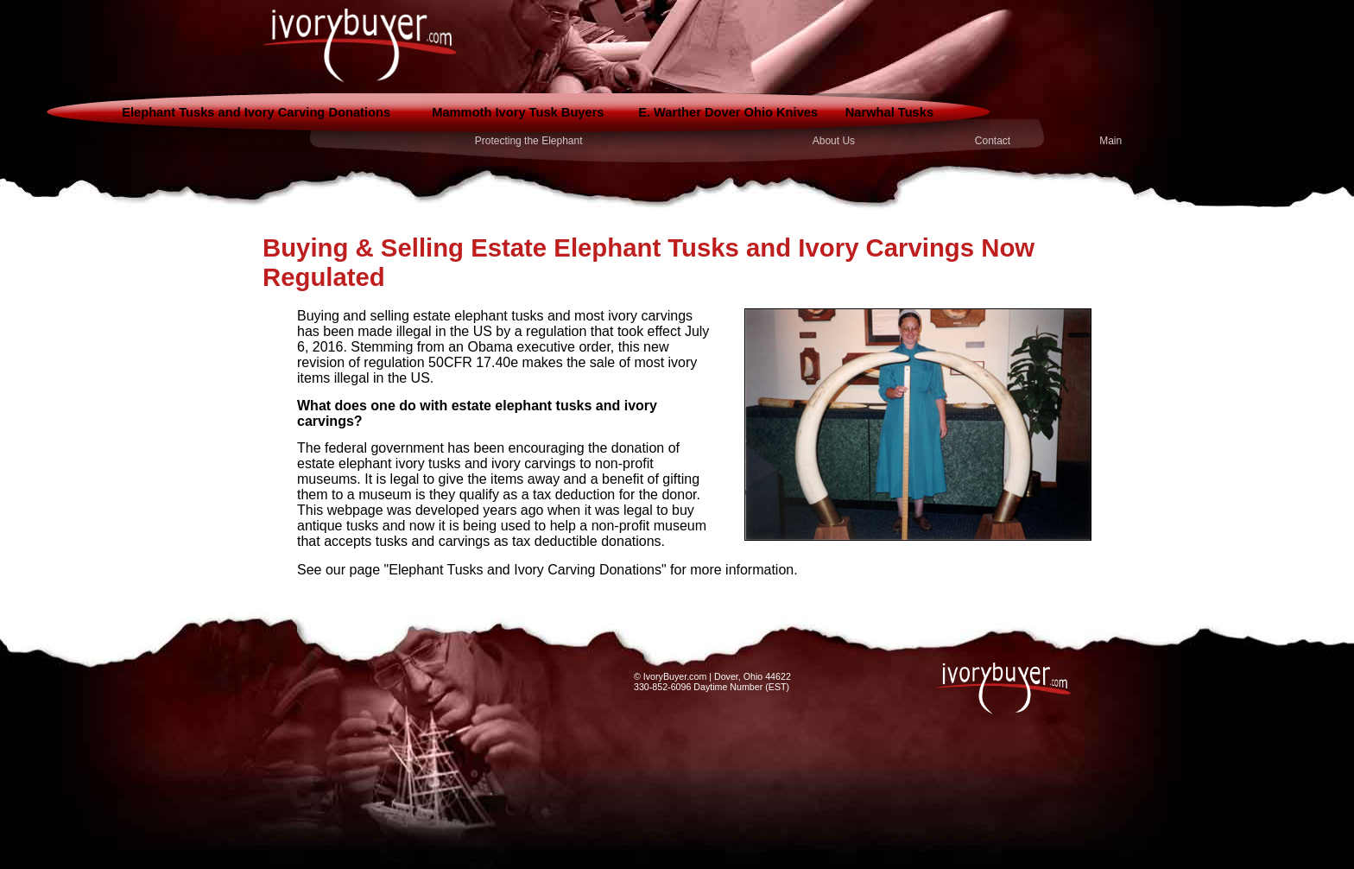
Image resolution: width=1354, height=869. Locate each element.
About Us (834, 141)
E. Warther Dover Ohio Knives (728, 112)
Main (1110, 141)
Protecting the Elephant (529, 141)
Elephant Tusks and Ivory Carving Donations (256, 112)
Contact (992, 141)
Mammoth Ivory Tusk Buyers (518, 112)
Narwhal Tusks (889, 112)
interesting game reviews (455, 595)
